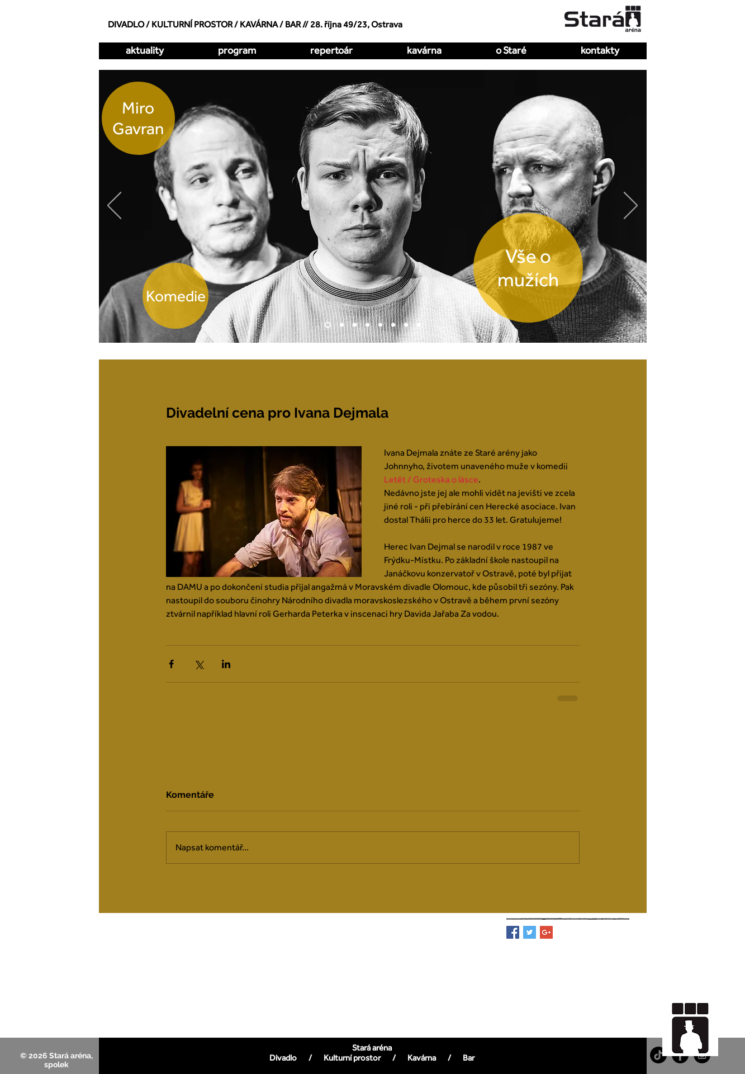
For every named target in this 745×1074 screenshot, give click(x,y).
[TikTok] (658, 1055)
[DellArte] (419, 325)
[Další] (631, 206)
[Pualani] (406, 325)
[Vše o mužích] (328, 325)
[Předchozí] (114, 206)
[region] (696, 1022)
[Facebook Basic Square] (512, 932)
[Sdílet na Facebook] (171, 664)
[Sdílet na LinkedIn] (226, 664)
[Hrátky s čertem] (355, 325)
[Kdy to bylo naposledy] (367, 325)
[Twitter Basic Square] (529, 932)
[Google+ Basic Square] (546, 932)
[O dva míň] (342, 325)
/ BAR (290, 24)
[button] (331, 50)
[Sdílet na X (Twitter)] (198, 664)
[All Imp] (393, 325)
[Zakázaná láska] (380, 325)
